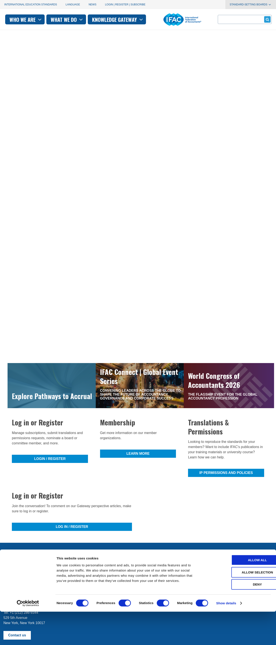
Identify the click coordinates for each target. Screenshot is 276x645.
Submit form (266, 19)
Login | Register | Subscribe (125, 4)
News (92, 4)
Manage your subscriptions (24, 565)
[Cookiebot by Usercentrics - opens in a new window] (28, 636)
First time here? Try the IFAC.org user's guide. (38, 576)
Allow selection (240, 605)
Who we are (80, 19)
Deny (240, 618)
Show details (226, 636)
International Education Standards (30, 4)
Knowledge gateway (172, 19)
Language (73, 4)
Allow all (240, 593)
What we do (121, 19)
